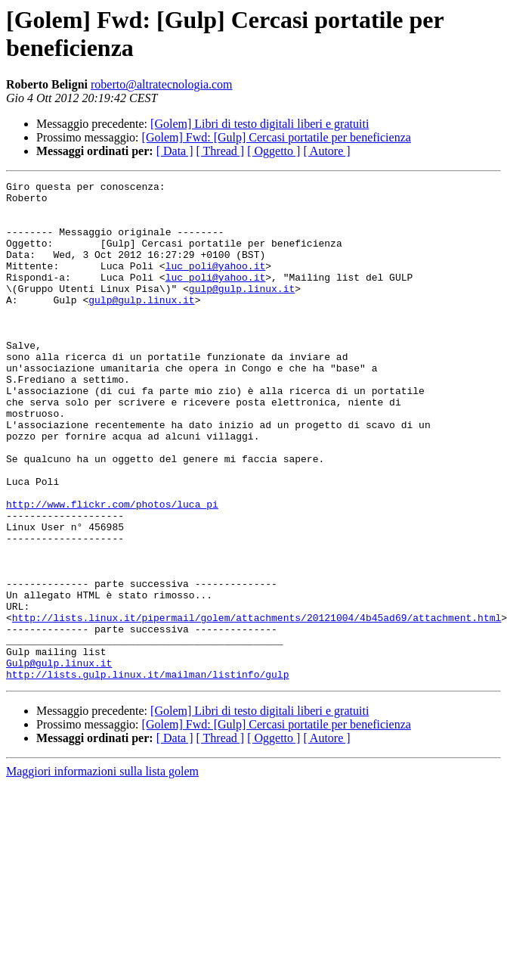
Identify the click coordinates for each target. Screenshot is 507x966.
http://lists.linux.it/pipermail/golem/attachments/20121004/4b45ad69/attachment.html (256, 706)
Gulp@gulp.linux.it (59, 760)
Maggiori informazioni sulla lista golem (102, 871)
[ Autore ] (326, 150)
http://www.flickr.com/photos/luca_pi (112, 569)
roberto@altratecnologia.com (162, 84)
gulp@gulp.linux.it (242, 311)
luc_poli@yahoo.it (215, 283)
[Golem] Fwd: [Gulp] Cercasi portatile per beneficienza (276, 137)
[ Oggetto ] (273, 150)
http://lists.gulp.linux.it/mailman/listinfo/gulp (147, 774)
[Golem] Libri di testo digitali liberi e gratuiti (259, 123)
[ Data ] (174, 150)
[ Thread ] (220, 150)
